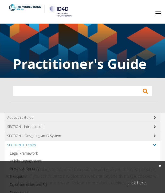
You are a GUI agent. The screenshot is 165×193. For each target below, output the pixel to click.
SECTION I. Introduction (25, 126)
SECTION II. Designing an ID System (34, 135)
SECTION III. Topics (21, 144)
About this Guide (20, 117)
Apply (145, 91)
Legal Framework (24, 153)
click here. (137, 183)
